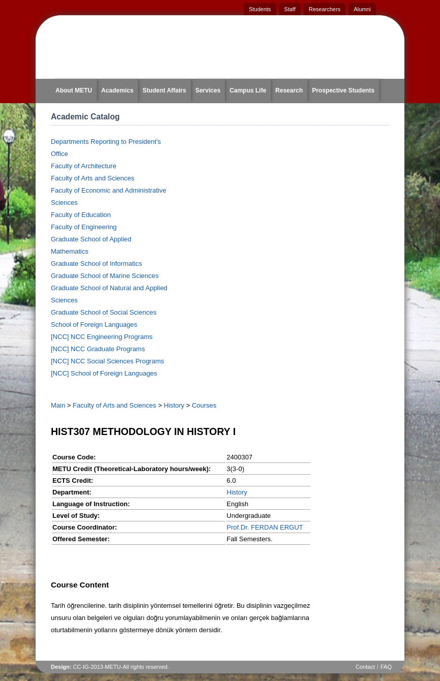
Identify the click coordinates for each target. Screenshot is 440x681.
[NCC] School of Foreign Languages (104, 373)
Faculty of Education (81, 215)
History (174, 405)
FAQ (386, 666)
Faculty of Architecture (83, 166)
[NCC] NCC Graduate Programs (98, 349)
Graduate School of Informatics (96, 263)
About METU (73, 90)
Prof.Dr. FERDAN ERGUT (265, 527)
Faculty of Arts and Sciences (92, 178)
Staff (290, 9)
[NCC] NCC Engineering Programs (102, 336)
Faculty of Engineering (83, 227)
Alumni (362, 9)
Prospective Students (343, 90)
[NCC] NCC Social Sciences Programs (107, 361)
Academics (117, 90)
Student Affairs (164, 90)
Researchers (324, 9)
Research (289, 90)
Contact (365, 666)
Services (207, 90)
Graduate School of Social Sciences (103, 312)
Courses (204, 405)
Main (58, 405)
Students (260, 9)
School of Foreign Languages (94, 324)
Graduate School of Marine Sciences (105, 276)
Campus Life (247, 90)
